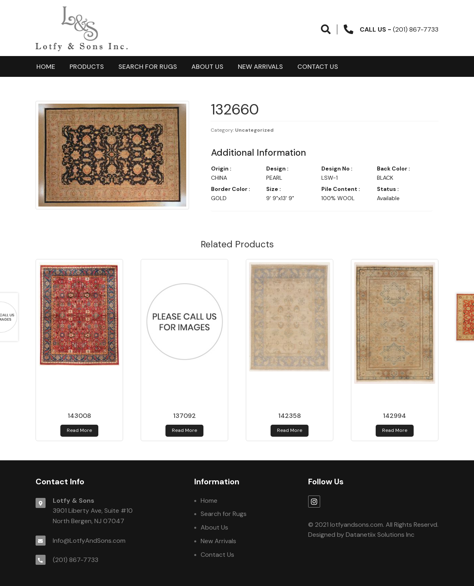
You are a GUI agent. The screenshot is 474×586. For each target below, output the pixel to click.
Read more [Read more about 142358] (289, 430)
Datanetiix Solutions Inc (380, 534)
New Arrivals (260, 66)
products (87, 66)
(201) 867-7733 (75, 560)
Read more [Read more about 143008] (79, 430)
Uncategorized (254, 130)
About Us (207, 66)
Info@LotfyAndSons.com (89, 540)
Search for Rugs (147, 66)
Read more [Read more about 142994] (394, 430)
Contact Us (317, 66)
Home (45, 66)
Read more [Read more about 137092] (184, 430)
